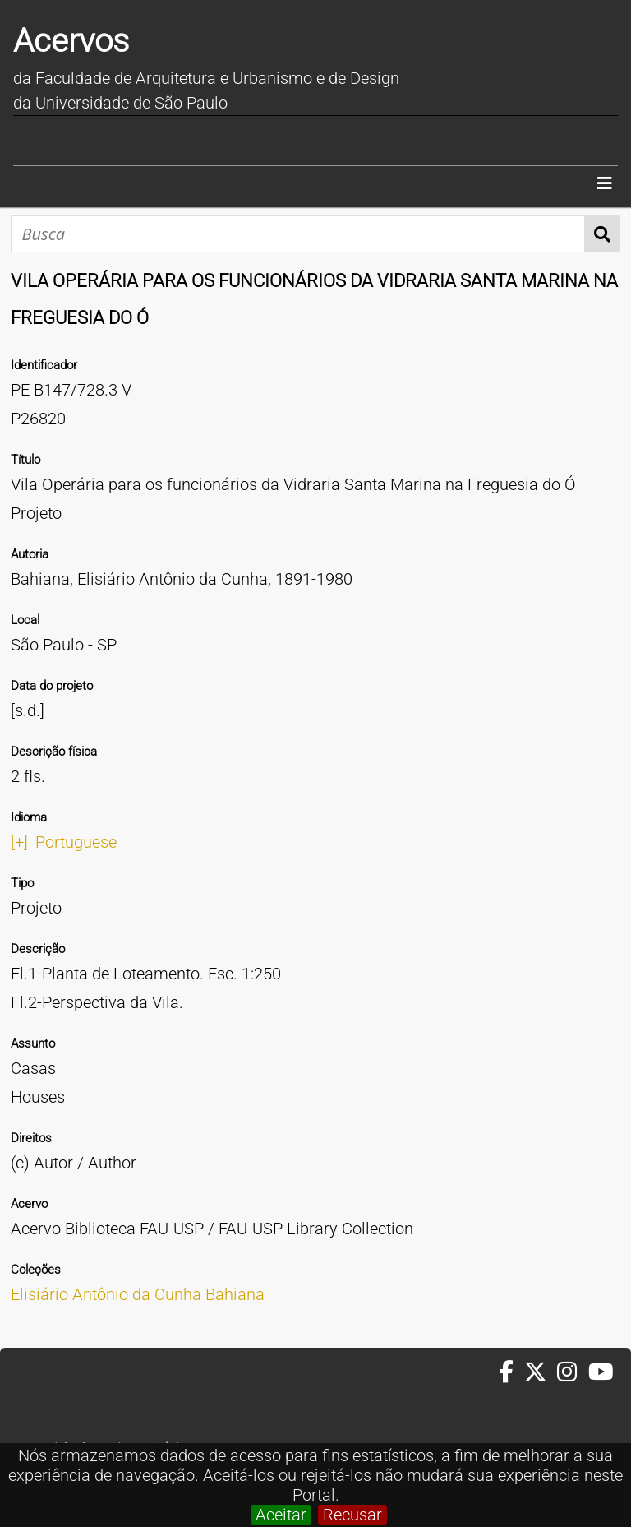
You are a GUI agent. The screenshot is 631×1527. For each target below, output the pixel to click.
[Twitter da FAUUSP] (540, 1372)
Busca (602, 233)
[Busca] (298, 233)
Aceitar (281, 1515)
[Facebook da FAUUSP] (512, 1372)
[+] (19, 842)
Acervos (71, 40)
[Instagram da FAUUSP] (572, 1372)
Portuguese (76, 842)
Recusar (352, 1515)
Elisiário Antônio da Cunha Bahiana (138, 1294)
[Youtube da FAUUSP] (602, 1372)
